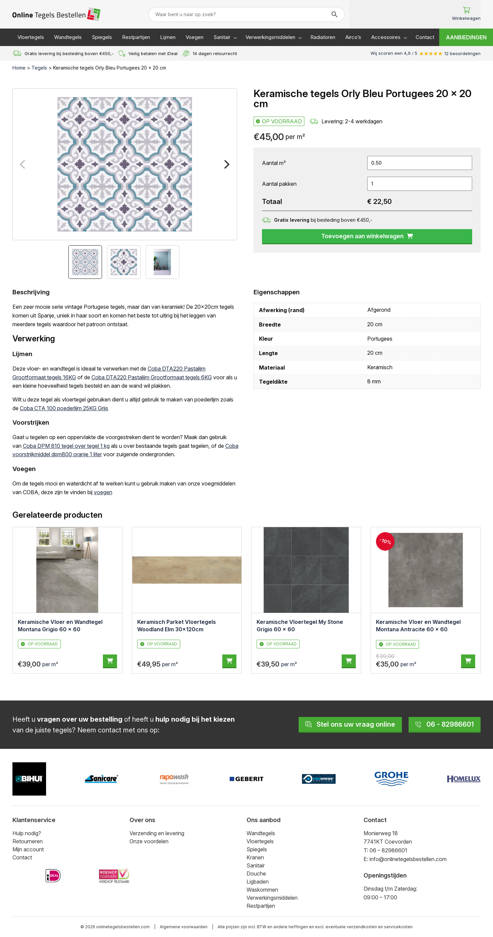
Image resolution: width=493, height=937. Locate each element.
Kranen (255, 857)
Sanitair (222, 37)
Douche (256, 873)
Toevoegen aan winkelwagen (367, 236)
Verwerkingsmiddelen (270, 37)
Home (19, 68)
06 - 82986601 (444, 724)
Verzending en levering (156, 833)
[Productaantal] (419, 184)
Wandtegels (68, 37)
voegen (103, 492)
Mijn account (28, 849)
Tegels (39, 68)
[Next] (226, 164)
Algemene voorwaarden (183, 926)
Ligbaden (257, 881)
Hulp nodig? (26, 833)
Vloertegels (30, 37)
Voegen (194, 37)
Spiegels (102, 37)
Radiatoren (322, 37)
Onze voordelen (148, 841)
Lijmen (168, 37)
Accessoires (386, 37)
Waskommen (262, 889)
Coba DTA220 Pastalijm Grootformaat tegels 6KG (151, 377)
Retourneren (27, 841)
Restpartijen (136, 37)
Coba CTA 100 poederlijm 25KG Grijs (64, 408)
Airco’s (353, 37)
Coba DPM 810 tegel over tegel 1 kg (66, 445)
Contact (425, 37)
